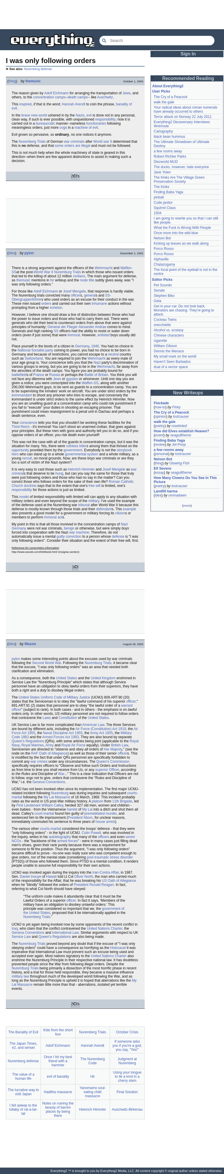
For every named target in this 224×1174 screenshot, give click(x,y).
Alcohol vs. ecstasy (168, 330)
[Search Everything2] (157, 41)
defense (118, 536)
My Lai (87, 809)
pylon (29, 253)
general (90, 295)
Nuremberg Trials (32, 142)
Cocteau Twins (165, 320)
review (160, 445)
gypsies (72, 379)
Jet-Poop (179, 445)
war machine (79, 532)
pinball (159, 197)
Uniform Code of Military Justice (65, 697)
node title (87, 280)
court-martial (44, 813)
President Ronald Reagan (94, 885)
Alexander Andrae (92, 327)
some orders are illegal (72, 146)
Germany (82, 346)
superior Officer (107, 770)
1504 (158, 213)
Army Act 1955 (101, 733)
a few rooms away (168, 151)
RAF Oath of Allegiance (49, 753)
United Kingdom (103, 678)
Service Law (21, 937)
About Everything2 (167, 86)
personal (161, 454)
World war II (102, 142)
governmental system (81, 454)
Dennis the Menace (169, 351)
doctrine (30, 486)
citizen (120, 513)
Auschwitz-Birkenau (127, 1109)
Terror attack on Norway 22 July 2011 (183, 117)
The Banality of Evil (23, 1032)
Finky (176, 407)
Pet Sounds (163, 285)
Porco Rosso (164, 249)
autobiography (60, 837)
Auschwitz (105, 97)
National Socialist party (35, 350)
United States (66, 678)
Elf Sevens (163, 468)
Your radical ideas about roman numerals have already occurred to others (185, 109)
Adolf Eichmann (56, 93)
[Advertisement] (112, 14)
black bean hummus (169, 137)
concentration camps (49, 97)
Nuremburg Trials (67, 272)
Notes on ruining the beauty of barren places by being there (58, 1109)
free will (95, 486)
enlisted (103, 335)
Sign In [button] (188, 53)
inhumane (99, 304)
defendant (104, 509)
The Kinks (161, 187)
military (93, 501)
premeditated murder (100, 813)
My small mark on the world (175, 356)
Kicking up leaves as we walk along (181, 243)
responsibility (105, 119)
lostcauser (181, 416)
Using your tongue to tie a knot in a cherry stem (127, 1076)
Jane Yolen (162, 172)
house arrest (105, 822)
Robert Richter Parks (170, 156)
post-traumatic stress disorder (110, 857)
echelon (56, 308)
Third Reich (20, 427)
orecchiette (162, 325)
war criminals (74, 142)
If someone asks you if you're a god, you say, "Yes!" (127, 1045)
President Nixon (80, 818)
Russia (54, 375)
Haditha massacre (58, 1092)
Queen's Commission (113, 762)
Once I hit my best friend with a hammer (58, 1061)
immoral (73, 335)
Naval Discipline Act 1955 (62, 733)
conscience (28, 423)
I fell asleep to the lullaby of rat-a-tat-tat (23, 1109)
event (159, 435)
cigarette (160, 341)
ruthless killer (76, 446)
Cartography (163, 131)
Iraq (15, 928)
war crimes (39, 762)
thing (12, 81)
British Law (119, 745)
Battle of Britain (96, 375)
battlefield (19, 375)
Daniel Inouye (30, 877)
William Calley (52, 805)
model (24, 497)
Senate (159, 290)
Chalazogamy (164, 264)
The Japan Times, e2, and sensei (23, 1045)
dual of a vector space (171, 367)
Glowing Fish (179, 463)
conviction (73, 536)
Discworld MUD (166, 162)
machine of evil (86, 128)
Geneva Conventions (48, 782)
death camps (78, 97)
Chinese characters (169, 335)
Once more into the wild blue (176, 233)
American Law (93, 725)
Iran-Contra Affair (105, 872)
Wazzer (30, 644)
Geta (157, 301)
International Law (65, 933)
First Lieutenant (28, 805)
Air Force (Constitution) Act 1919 (101, 729)
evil (89, 115)
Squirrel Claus (165, 208)
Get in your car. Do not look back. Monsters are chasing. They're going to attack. (184, 310)
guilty (61, 536)
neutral (113, 354)
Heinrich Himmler (81, 469)
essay (159, 473)
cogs (63, 128)
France (38, 375)
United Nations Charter (104, 928)
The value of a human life (23, 1076)
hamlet (72, 809)
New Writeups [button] (188, 392)
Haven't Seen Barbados (172, 362)
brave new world (34, 115)
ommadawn (177, 495)
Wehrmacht (104, 268)
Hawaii (51, 877)
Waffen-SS (90, 383)
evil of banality (58, 1076)
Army (50, 745)
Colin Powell (91, 833)
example (129, 509)
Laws (47, 718)
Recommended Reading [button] (188, 78)
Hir (92, 1076)
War (61, 774)
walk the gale (164, 102)
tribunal (84, 505)
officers (103, 837)
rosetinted (179, 426)
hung (59, 473)
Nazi (97, 362)
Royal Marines (32, 745)
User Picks (161, 91)
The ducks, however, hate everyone (181, 167)
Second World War (46, 663)
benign (69, 528)
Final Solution (127, 1092)
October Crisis (127, 1032)
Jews (126, 93)
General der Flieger (63, 327)
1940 (95, 346)
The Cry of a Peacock (170, 97)
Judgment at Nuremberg (127, 1061)
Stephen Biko (164, 296)
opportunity (20, 450)
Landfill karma (165, 491)
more (186, 505)
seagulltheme (180, 435)
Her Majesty (113, 749)
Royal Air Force (73, 745)
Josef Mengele (74, 291)
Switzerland (34, 358)
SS (56, 331)
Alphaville (161, 259)
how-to (160, 407)
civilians (79, 276)
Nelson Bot (162, 238)
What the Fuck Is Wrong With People (182, 228)
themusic (33, 81)
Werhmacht (106, 367)
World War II (43, 272)
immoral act (53, 517)
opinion (160, 416)
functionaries (96, 123)
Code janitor (163, 203)
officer (75, 295)
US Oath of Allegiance (119, 881)
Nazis (80, 115)
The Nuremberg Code (92, 1061)
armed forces (67, 841)
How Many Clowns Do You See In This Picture (185, 480)
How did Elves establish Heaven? (181, 431)
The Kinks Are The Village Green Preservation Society (179, 179)
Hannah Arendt (73, 104)
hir (52, 280)
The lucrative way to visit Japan (23, 1092)
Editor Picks (162, 280)
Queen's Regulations (28, 741)
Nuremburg (60, 793)
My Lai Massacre (56, 797)
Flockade (161, 403)
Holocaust (118, 948)
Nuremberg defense (38, 69)
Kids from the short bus (58, 1032)
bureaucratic (45, 123)
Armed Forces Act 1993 (60, 737)
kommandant (22, 395)
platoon (97, 801)
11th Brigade (122, 801)
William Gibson (165, 346)
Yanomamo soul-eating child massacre (92, 1092)
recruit (27, 458)
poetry (159, 426)
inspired (25, 104)
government (73, 450)
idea (11, 253)
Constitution (68, 718)
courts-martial (50, 829)
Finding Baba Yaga (168, 192)
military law (20, 976)
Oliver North (83, 877)
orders (46, 304)
